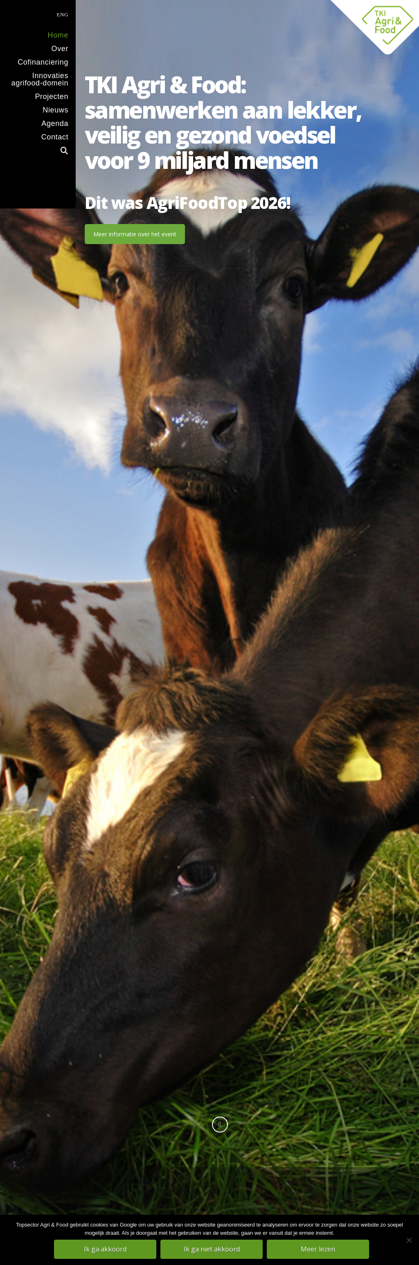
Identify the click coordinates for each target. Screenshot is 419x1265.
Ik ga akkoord (105, 1249)
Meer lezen (318, 1249)
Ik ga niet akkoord (212, 1249)
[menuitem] (38, 13)
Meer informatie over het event (134, 234)
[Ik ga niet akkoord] (409, 1240)
